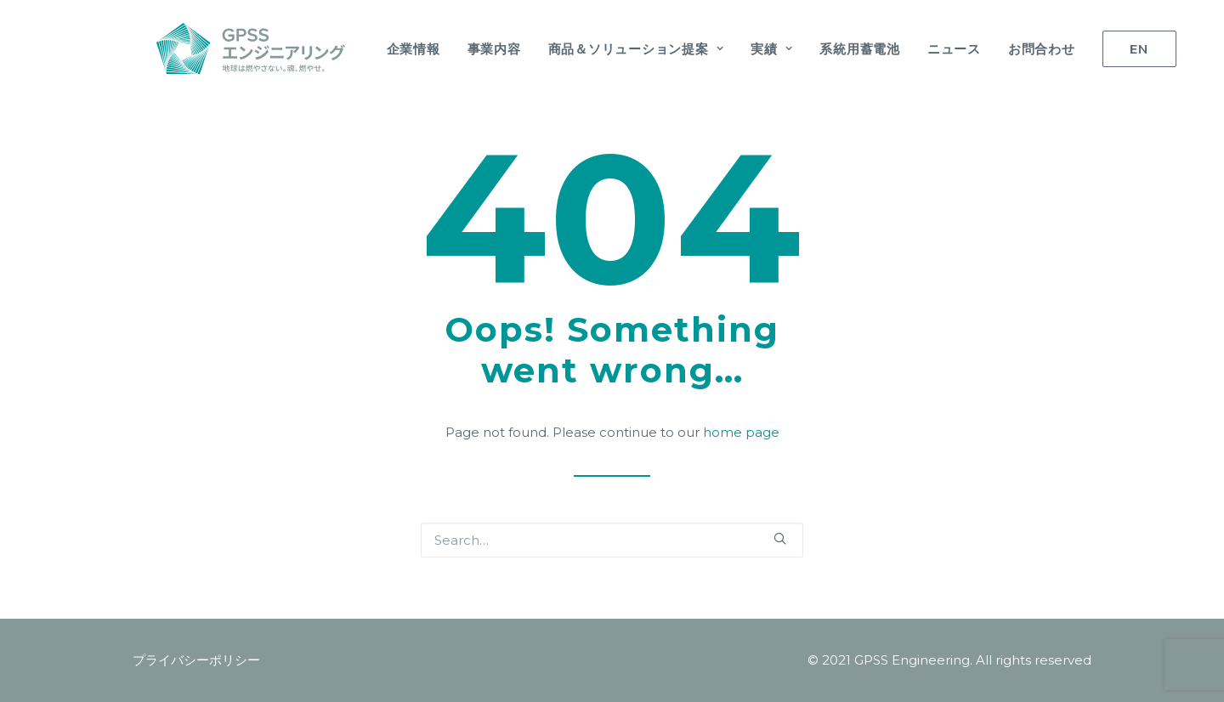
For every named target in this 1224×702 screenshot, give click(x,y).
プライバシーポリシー (196, 660)
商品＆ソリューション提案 (612, 49)
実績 (747, 49)
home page (741, 432)
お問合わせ (1017, 49)
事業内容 (470, 49)
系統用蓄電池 (836, 49)
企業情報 (389, 49)
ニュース (930, 49)
